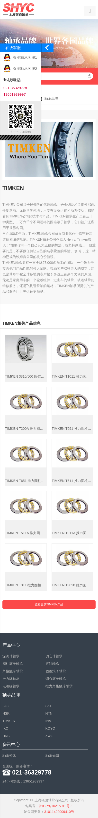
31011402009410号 (59, 812)
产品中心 (11, 645)
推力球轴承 (10, 679)
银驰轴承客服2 (25, 68)
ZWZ (49, 736)
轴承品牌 (11, 694)
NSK (5, 713)
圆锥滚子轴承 (55, 671)
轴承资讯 (9, 756)
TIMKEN (8, 721)
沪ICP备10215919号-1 (56, 806)
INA (48, 721)
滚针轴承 (52, 664)
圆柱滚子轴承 (12, 664)
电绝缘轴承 (10, 686)
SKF (48, 706)
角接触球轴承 (12, 671)
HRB (6, 736)
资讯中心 (11, 744)
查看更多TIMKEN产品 (49, 604)
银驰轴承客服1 (25, 57)
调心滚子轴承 (55, 679)
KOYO (50, 728)
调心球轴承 (53, 656)
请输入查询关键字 (49, 76)
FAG (5, 706)
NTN (49, 713)
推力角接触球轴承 (59, 686)
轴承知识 (52, 756)
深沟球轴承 (10, 656)
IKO (5, 728)
